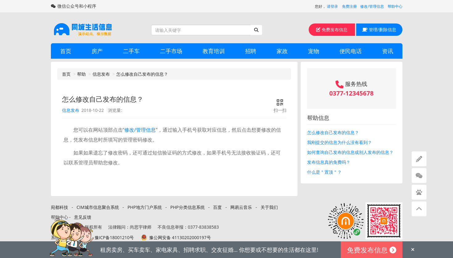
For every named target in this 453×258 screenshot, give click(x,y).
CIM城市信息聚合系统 (97, 207)
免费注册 (349, 6)
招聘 (250, 51)
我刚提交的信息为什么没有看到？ (339, 142)
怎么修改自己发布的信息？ (142, 74)
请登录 (332, 6)
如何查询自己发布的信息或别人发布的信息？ (350, 152)
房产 (97, 51)
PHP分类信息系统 (187, 207)
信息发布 (101, 74)
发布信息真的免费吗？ (328, 162)
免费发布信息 (332, 29)
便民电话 (351, 51)
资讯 (387, 51)
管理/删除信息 (379, 29)
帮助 (81, 74)
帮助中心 (395, 6)
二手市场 (171, 51)
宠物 (313, 51)
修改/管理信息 (372, 6)
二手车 (131, 51)
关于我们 (269, 207)
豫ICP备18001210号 (114, 237)
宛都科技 (59, 207)
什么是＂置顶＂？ (324, 172)
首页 (65, 51)
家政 (282, 51)
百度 (217, 207)
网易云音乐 (241, 207)
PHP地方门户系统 (144, 207)
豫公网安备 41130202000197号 (180, 237)
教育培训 (214, 51)
